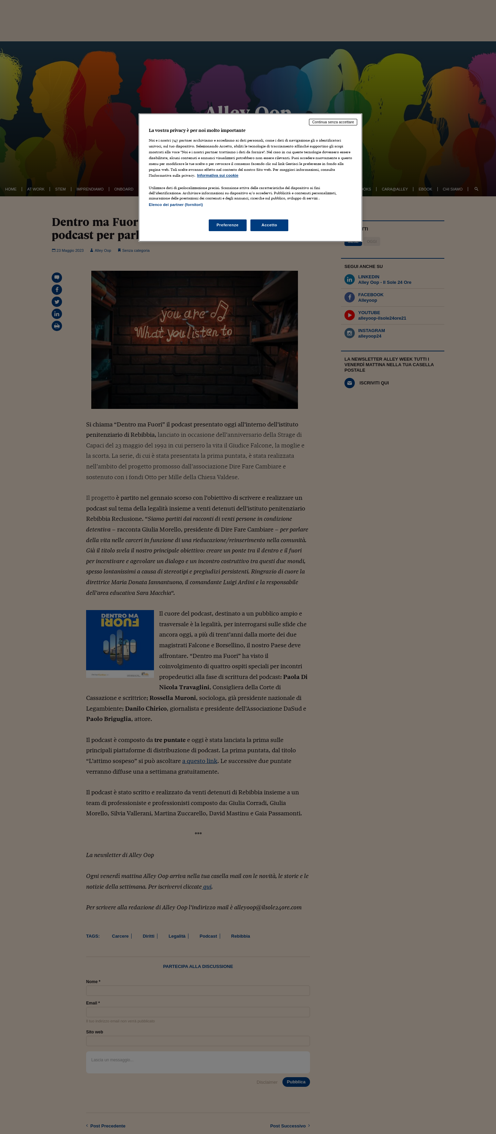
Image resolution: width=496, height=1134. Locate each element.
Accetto (269, 225)
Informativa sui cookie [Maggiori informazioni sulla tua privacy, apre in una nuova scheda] (217, 175)
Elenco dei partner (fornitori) (176, 205)
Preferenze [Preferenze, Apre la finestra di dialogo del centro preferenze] (228, 225)
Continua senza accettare (333, 122)
